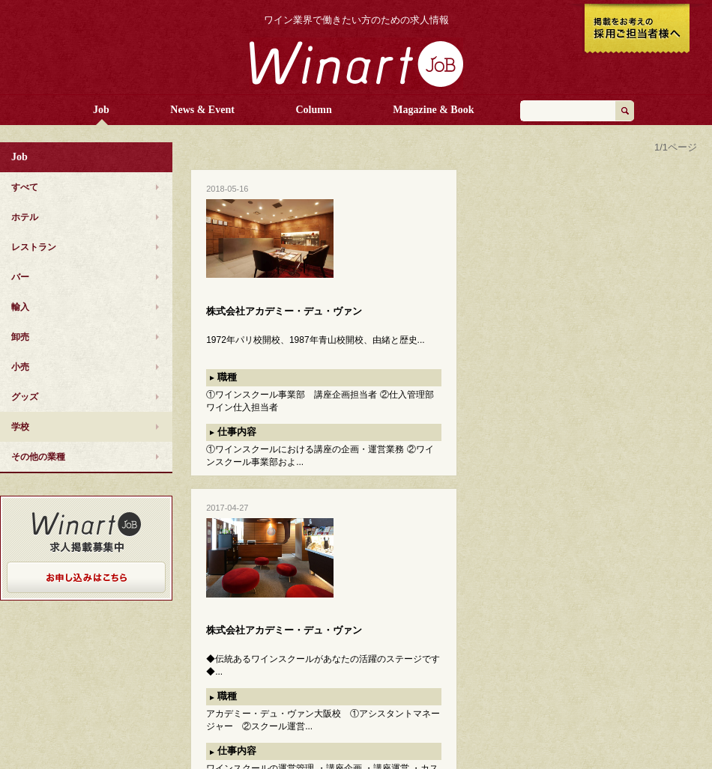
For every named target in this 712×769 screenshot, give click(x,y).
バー (20, 277)
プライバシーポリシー (597, 673)
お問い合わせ (581, 688)
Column (314, 109)
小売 (20, 367)
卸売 (20, 337)
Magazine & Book (433, 109)
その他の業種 (38, 457)
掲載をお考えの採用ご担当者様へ (637, 30)
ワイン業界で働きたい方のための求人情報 (356, 20)
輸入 (20, 307)
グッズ (24, 397)
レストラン (33, 247)
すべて (24, 187)
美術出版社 (576, 738)
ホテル (24, 217)
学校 (20, 427)
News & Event (202, 109)
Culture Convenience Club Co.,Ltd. (624, 713)
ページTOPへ (674, 633)
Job (101, 109)
